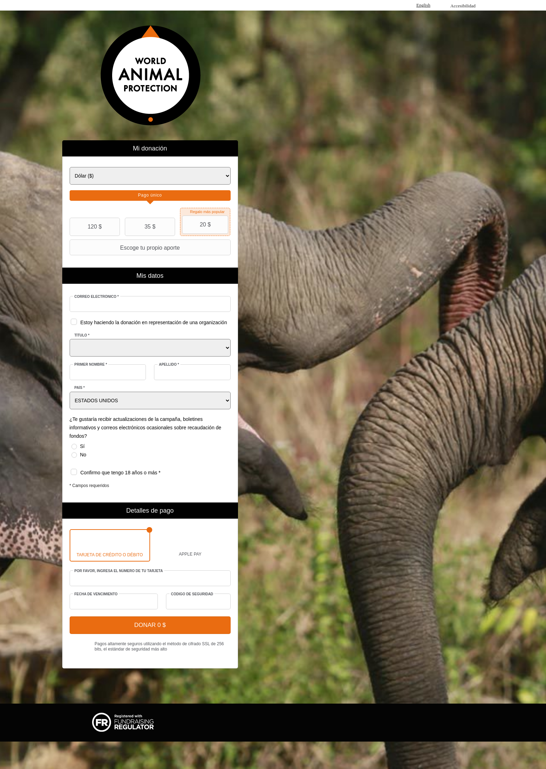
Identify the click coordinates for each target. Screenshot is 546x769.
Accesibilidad (462, 5)
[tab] (150, 195)
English (423, 5)
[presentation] (150, 195)
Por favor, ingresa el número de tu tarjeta (119, 571)
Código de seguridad (192, 594)
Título (82, 335)
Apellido (169, 364)
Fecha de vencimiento (96, 594)
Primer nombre (91, 364)
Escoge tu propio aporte (125, 247)
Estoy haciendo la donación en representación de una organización (154, 322)
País (80, 388)
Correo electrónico (97, 297)
